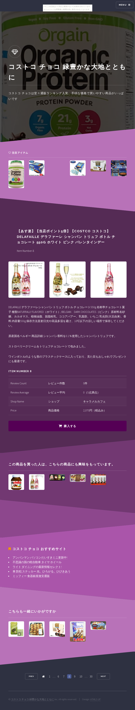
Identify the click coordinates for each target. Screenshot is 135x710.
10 (80, 676)
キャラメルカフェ (94, 401)
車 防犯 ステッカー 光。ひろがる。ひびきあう (41, 571)
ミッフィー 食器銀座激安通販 (31, 576)
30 (91, 676)
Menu (123, 5)
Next (103, 676)
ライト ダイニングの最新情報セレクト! (37, 567)
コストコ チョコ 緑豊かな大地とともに (32, 699)
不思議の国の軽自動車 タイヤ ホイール (37, 562)
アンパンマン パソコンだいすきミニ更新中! (40, 557)
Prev (31, 676)
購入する (70, 426)
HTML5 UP (95, 699)
